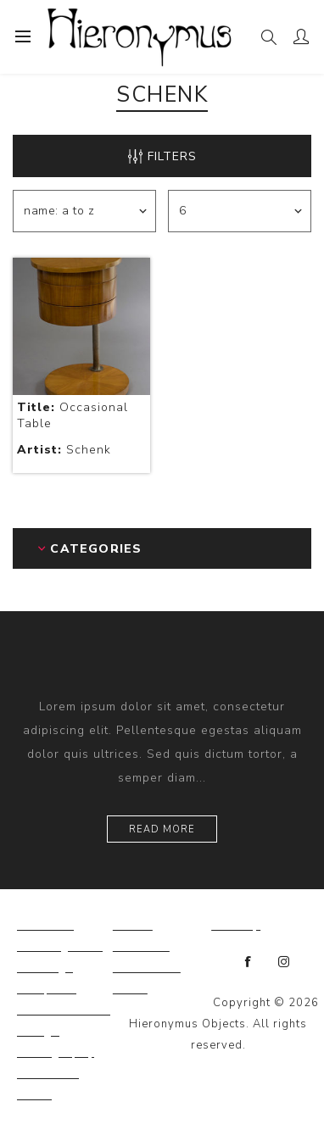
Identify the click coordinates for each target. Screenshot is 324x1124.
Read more (162, 829)
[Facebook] (248, 962)
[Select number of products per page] (239, 211)
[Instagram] (284, 962)
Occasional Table (72, 415)
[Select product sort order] (84, 211)
